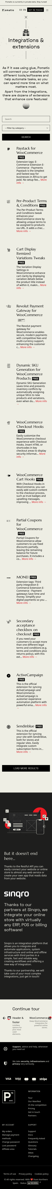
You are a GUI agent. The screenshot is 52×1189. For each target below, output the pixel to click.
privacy (16, 1063)
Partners (32, 1115)
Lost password (9, 1145)
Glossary (32, 1145)
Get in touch (34, 1112)
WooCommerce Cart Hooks (30, 477)
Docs (30, 1134)
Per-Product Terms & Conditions (32, 203)
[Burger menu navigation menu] (47, 10)
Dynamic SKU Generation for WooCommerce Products (30, 372)
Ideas (30, 1152)
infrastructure (37, 1061)
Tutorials (32, 1149)
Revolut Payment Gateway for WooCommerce (30, 310)
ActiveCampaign (30, 675)
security (25, 1061)
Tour (30, 1097)
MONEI (22, 577)
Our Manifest (34, 1101)
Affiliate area (8, 1149)
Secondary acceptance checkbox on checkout (27, 627)
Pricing (31, 1108)
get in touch (32, 976)
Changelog (33, 1156)
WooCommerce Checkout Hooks (30, 424)
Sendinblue (25, 726)
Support (32, 1131)
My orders (7, 1131)
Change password (11, 1141)
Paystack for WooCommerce (30, 150)
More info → (24, 231)
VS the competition (37, 1104)
